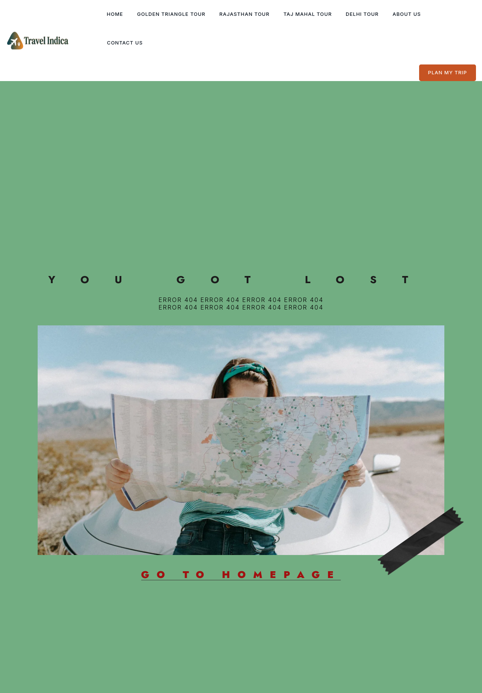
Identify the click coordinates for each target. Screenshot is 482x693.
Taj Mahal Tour (308, 14)
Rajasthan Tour (245, 14)
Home (115, 14)
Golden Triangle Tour (171, 14)
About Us (406, 14)
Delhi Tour (362, 14)
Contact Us (125, 43)
